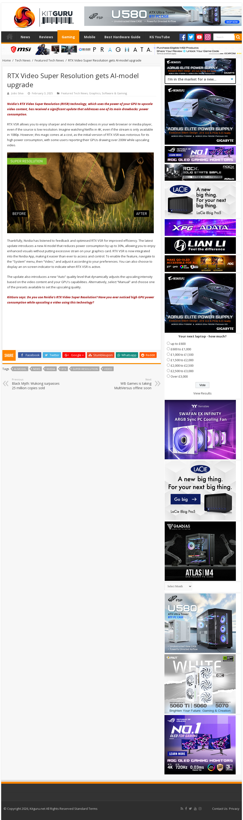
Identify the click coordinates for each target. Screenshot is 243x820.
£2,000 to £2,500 (182, 365)
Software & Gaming (114, 93)
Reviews (46, 37)
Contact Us (220, 808)
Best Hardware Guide (122, 37)
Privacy (234, 808)
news (36, 369)
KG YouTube (160, 37)
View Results (202, 393)
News (25, 37)
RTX (63, 369)
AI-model (20, 369)
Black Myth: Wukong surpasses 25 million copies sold (36, 384)
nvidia (51, 369)
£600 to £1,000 (181, 349)
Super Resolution (85, 369)
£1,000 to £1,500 (182, 354)
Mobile (89, 37)
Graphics (94, 93)
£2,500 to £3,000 (182, 371)
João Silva (17, 93)
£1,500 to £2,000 (182, 360)
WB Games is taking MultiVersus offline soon (127, 384)
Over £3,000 (179, 376)
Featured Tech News (49, 60)
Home (10, 36)
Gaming (68, 37)
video (108, 369)
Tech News (23, 60)
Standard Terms (86, 808)
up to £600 (178, 343)
